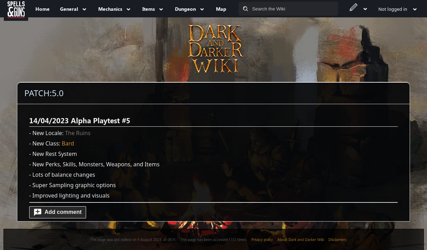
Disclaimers (337, 239)
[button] (57, 212)
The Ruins (78, 133)
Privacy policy (262, 239)
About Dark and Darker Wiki (300, 239)
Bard (68, 143)
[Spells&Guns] (16, 8)
